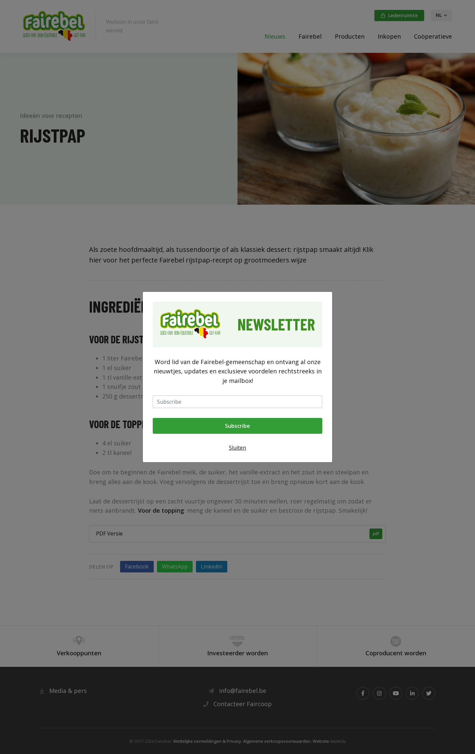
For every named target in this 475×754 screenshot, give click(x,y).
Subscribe (237, 425)
